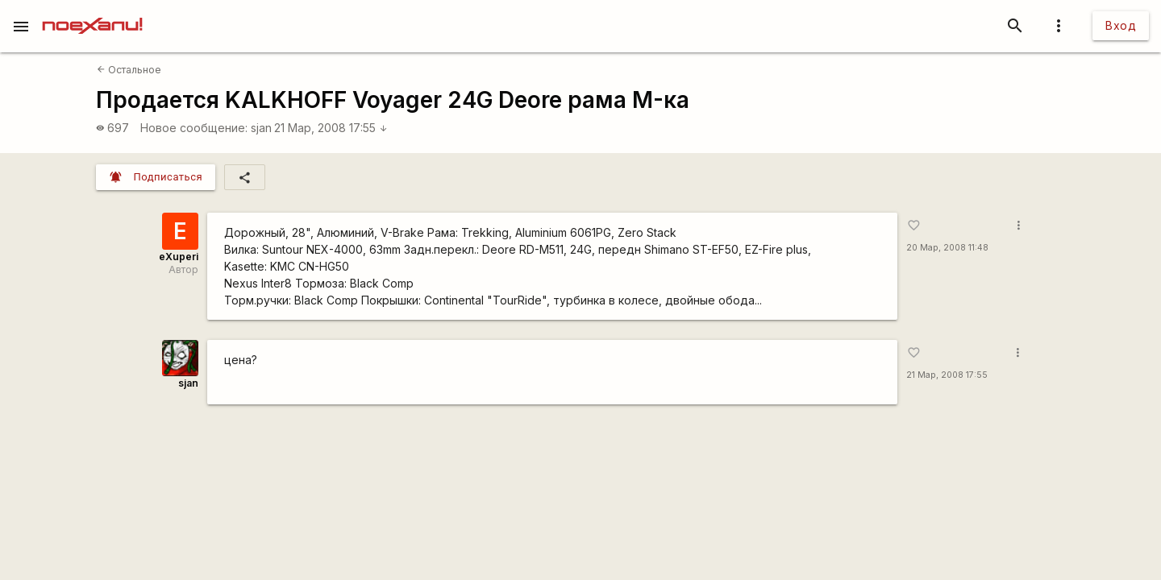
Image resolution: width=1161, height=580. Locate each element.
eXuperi (178, 257)
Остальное (129, 70)
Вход (1120, 25)
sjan (261, 128)
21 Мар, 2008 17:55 (331, 128)
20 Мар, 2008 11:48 (947, 247)
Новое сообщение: (194, 128)
